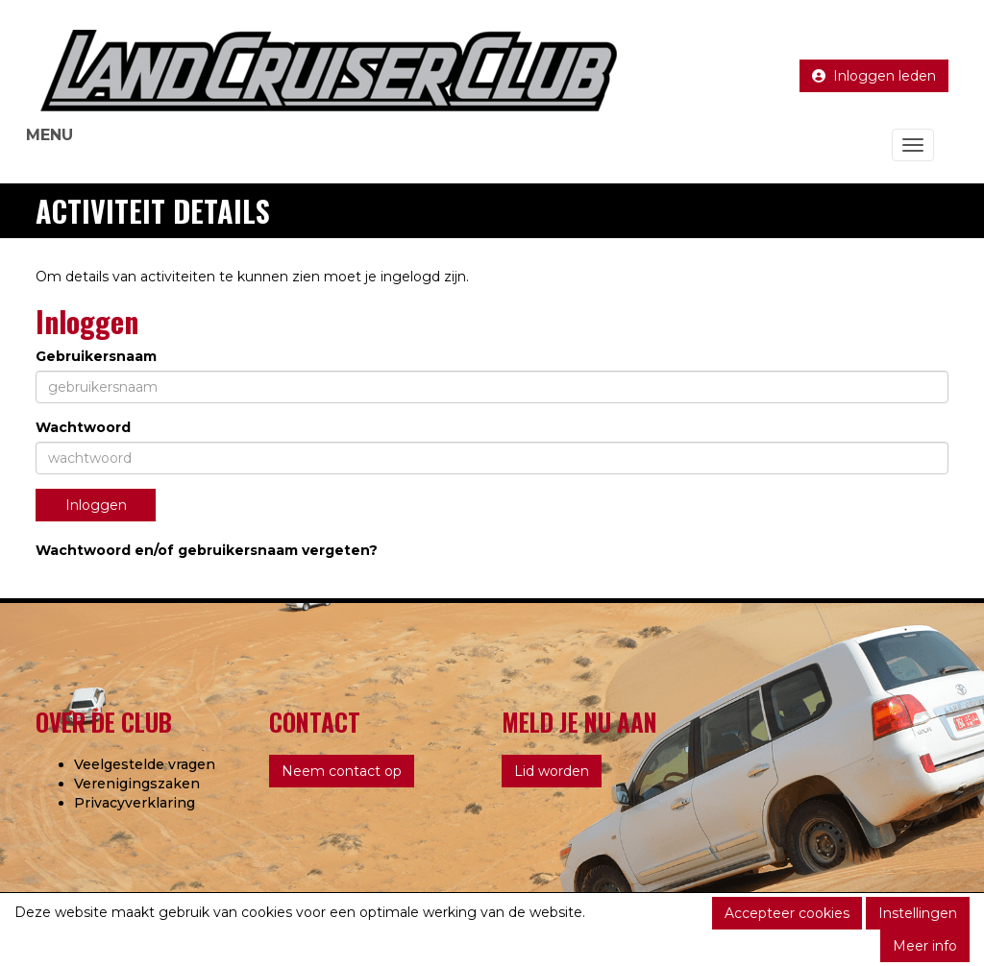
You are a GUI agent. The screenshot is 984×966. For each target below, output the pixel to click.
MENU (49, 135)
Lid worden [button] (551, 771)
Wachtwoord (83, 427)
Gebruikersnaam (96, 356)
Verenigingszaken (137, 783)
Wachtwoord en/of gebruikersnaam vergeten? (207, 550)
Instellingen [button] (917, 913)
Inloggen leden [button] (874, 76)
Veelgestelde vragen (144, 764)
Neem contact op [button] (342, 771)
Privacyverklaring (134, 802)
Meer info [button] (925, 945)
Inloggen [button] (96, 505)
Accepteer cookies (787, 913)
